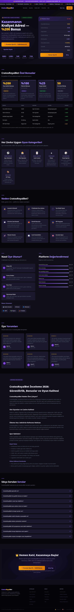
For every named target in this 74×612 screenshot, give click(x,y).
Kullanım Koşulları (64, 596)
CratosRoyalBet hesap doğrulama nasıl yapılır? (37, 531)
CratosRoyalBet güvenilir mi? (37, 491)
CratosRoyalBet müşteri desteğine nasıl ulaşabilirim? (37, 536)
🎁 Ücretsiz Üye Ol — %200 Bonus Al (15, 44)
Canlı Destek (62, 591)
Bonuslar (25, 8)
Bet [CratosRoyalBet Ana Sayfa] (7, 8)
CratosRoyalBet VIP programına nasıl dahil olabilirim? (37, 526)
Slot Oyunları (32, 596)
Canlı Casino (32, 594)
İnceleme (47, 599)
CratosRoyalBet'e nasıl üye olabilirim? (37, 501)
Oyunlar (31, 8)
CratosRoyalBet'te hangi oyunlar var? (37, 511)
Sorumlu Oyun (63, 599)
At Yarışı (31, 604)
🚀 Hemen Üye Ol (52, 55)
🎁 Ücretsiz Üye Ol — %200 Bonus (31, 568)
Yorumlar (43, 8)
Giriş (67, 55)
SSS (48, 8)
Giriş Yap (62, 8)
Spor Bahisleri (32, 591)
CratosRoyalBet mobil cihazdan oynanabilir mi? (37, 516)
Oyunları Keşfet (8, 49)
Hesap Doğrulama (64, 601)
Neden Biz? (37, 8)
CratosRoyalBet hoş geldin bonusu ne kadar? (37, 496)
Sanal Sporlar (32, 601)
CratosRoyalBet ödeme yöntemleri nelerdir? (37, 521)
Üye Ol (69, 8)
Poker (30, 599)
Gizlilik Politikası (63, 594)
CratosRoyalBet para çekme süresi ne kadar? (37, 506)
